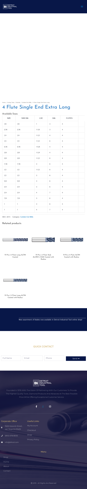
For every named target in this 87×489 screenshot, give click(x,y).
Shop (29, 435)
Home (4, 102)
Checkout (31, 430)
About (6, 466)
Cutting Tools (10, 102)
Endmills (18, 102)
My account (32, 426)
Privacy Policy (33, 439)
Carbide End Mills (26, 102)
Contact (6, 471)
